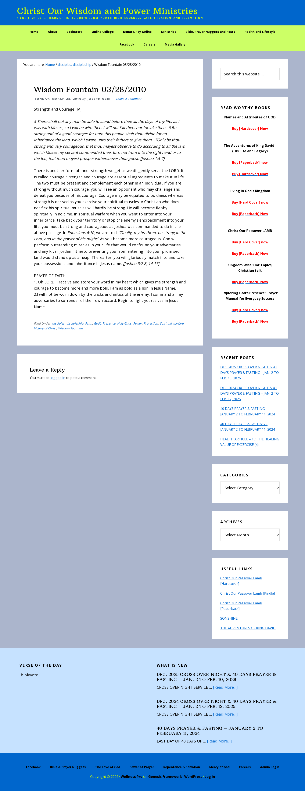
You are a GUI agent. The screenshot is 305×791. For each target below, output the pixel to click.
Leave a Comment (128, 99)
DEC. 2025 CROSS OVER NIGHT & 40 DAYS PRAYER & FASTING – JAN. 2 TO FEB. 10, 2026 (249, 372)
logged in (57, 377)
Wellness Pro (131, 776)
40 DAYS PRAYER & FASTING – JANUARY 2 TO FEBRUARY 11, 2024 (210, 731)
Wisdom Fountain (70, 328)
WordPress (193, 776)
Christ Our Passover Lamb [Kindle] (247, 593)
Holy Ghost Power (129, 323)
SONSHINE (229, 618)
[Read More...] (225, 687)
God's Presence (104, 323)
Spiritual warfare (172, 323)
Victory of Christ (45, 328)
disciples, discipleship (67, 323)
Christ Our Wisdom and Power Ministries (107, 10)
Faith (88, 323)
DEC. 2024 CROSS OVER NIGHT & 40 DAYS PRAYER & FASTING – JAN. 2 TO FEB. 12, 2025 (249, 393)
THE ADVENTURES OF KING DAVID (248, 628)
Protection (151, 323)
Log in (210, 776)
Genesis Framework (165, 776)
